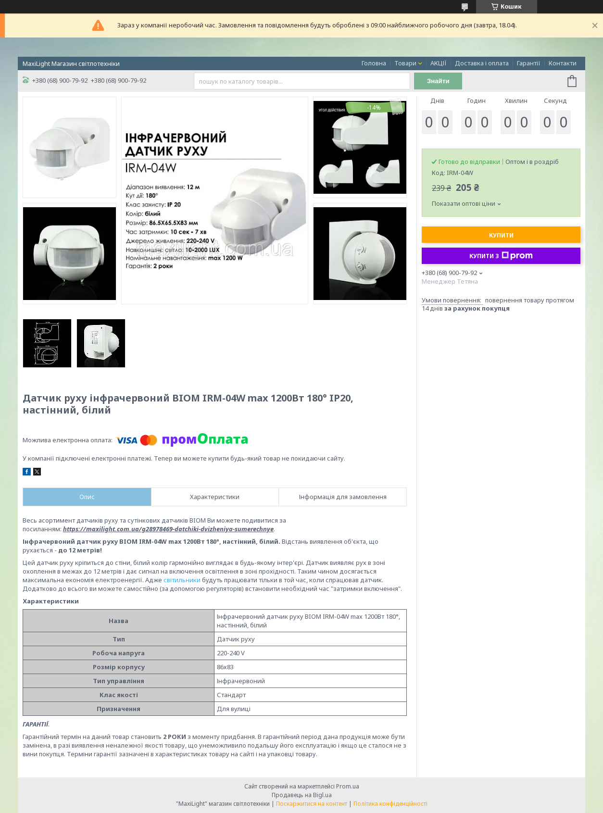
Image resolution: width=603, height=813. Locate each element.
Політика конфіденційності (390, 804)
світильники (182, 579)
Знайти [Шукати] (438, 81)
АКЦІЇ (438, 63)
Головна (374, 63)
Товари (405, 63)
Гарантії (528, 63)
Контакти (563, 63)
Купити (501, 235)
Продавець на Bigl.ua (302, 795)
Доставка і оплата (482, 63)
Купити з (501, 255)
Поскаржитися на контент (311, 804)
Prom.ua (347, 786)
